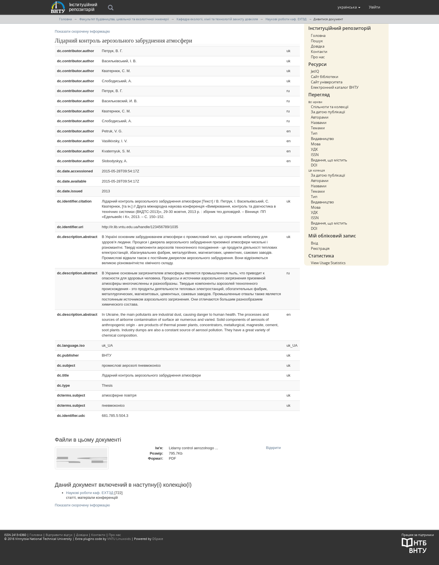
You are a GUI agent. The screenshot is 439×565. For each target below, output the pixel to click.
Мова (315, 143)
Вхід (314, 243)
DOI (314, 165)
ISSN (315, 154)
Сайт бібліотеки (324, 76)
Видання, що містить (329, 160)
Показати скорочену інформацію (82, 31)
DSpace (157, 539)
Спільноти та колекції (329, 106)
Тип (314, 133)
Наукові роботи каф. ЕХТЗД (286, 19)
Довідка (317, 46)
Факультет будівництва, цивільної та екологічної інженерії (124, 19)
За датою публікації (328, 111)
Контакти (319, 51)
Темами (318, 127)
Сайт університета (326, 81)
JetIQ (315, 71)
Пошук (317, 40)
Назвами (318, 122)
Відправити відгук (59, 535)
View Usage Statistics (328, 262)
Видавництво (322, 138)
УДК (314, 149)
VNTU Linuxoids (119, 539)
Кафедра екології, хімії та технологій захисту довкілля (217, 19)
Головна (65, 19)
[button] (349, 7)
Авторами (319, 117)
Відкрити (273, 448)
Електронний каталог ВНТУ (334, 87)
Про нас (318, 56)
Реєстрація (320, 248)
